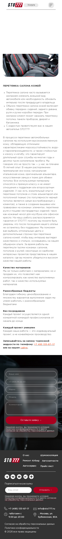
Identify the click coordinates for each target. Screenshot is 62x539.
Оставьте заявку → (31, 420)
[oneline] (31, 389)
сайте (24, 348)
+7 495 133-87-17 (44, 344)
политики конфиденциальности (22, 429)
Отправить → (45, 490)
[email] (18, 490)
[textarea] (31, 408)
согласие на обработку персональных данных (30, 431)
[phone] (31, 382)
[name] (31, 374)
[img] (15, 5)
